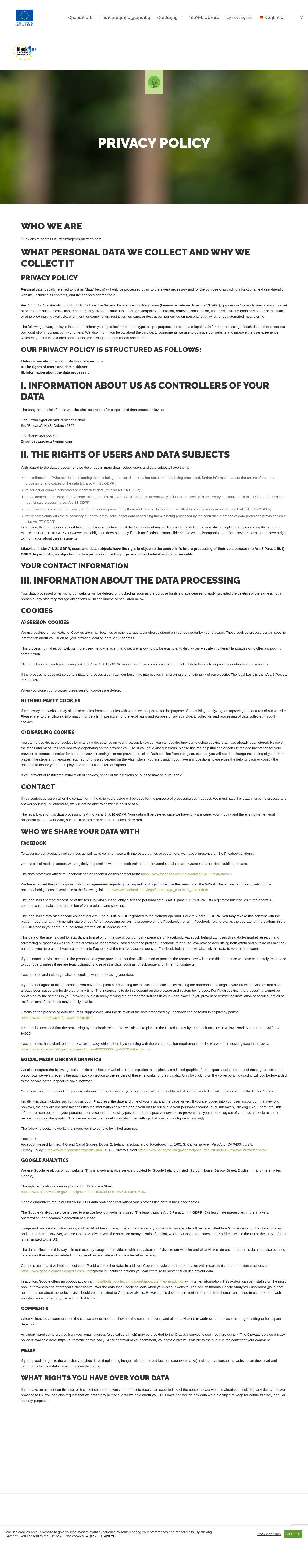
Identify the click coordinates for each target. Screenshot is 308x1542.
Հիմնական (80, 17)
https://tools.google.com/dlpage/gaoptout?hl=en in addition (138, 1281)
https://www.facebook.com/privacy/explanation (57, 1017)
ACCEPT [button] (293, 1534)
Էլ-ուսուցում (239, 17)
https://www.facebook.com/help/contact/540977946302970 (186, 874)
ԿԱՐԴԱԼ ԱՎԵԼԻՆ (101, 1536)
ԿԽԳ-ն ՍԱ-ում (204, 17)
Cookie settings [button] (269, 1534)
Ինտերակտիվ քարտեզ (124, 17)
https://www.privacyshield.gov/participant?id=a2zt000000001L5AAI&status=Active (84, 1192)
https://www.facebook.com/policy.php (73, 1150)
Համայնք (167, 17)
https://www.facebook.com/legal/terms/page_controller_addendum (157, 890)
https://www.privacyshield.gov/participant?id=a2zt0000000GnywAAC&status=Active (85, 1049)
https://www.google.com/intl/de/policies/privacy (57, 1271)
